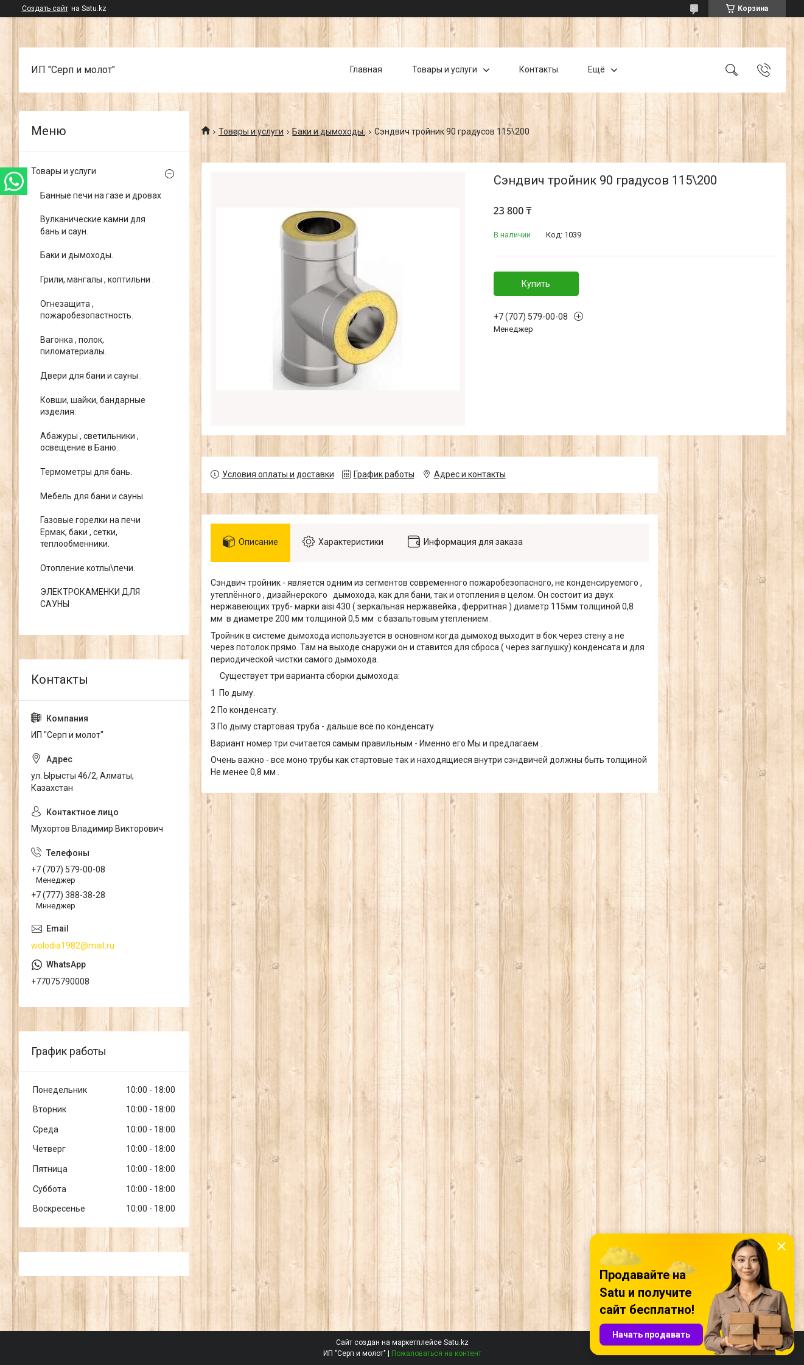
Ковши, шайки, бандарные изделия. (92, 406)
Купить (536, 284)
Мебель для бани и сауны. (92, 496)
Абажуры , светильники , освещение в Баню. (89, 442)
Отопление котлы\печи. (87, 568)
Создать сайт (45, 8)
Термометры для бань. (86, 472)
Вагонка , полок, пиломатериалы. (73, 346)
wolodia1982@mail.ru (72, 945)
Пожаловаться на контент (436, 1353)
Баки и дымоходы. (328, 131)
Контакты (538, 69)
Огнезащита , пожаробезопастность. (86, 310)
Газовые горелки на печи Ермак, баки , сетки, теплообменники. (90, 532)
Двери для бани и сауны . (91, 376)
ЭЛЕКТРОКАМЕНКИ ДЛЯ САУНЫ (90, 598)
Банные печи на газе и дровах (100, 195)
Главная (366, 69)
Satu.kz (456, 1342)
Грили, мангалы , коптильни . (97, 279)
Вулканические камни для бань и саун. (92, 225)
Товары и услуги (444, 69)
